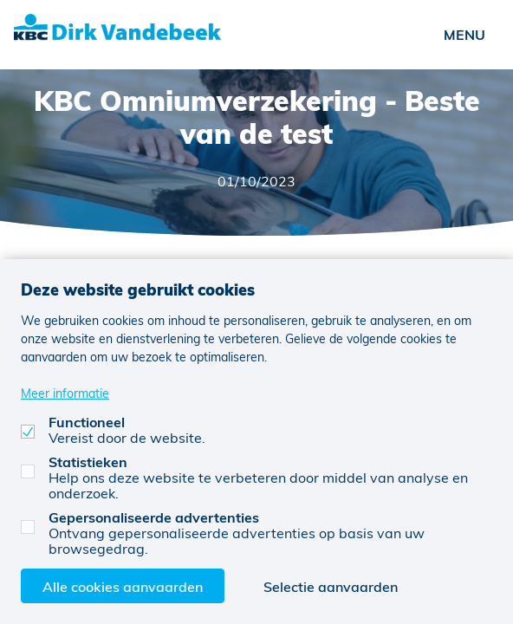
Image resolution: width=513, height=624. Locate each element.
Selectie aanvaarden (330, 586)
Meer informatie (65, 393)
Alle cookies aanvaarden (122, 586)
